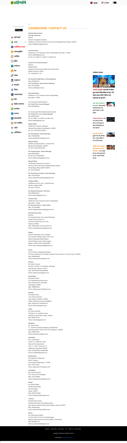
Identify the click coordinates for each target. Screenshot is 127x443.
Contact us (70, 429)
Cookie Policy (54, 429)
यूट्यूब (94, 3)
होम (29, 24)
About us (47, 429)
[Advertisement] (63, 10)
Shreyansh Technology (67, 437)
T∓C (66, 429)
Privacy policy (77, 429)
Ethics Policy (61, 429)
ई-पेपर (105, 3)
